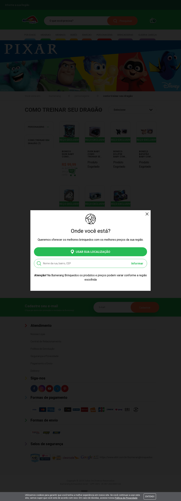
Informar (137, 263)
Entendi (149, 496)
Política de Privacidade (126, 498)
